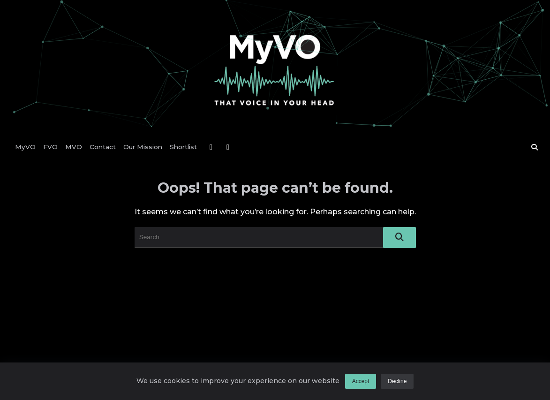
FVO (50, 147)
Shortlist (183, 147)
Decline (397, 381)
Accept (360, 381)
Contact (103, 147)
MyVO (25, 147)
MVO (73, 147)
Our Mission (142, 147)
